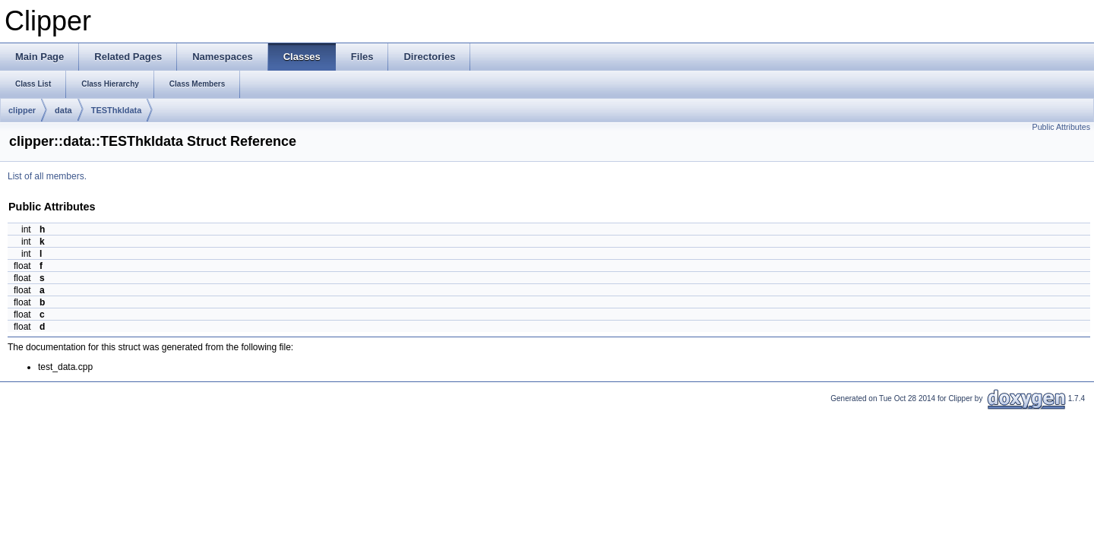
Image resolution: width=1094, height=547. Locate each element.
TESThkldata (116, 110)
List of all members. (47, 176)
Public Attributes (1061, 126)
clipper (22, 110)
